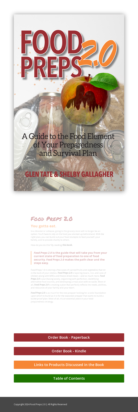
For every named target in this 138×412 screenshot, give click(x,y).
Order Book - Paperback (69, 337)
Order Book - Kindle (69, 351)
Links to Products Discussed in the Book (69, 364)
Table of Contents (69, 378)
